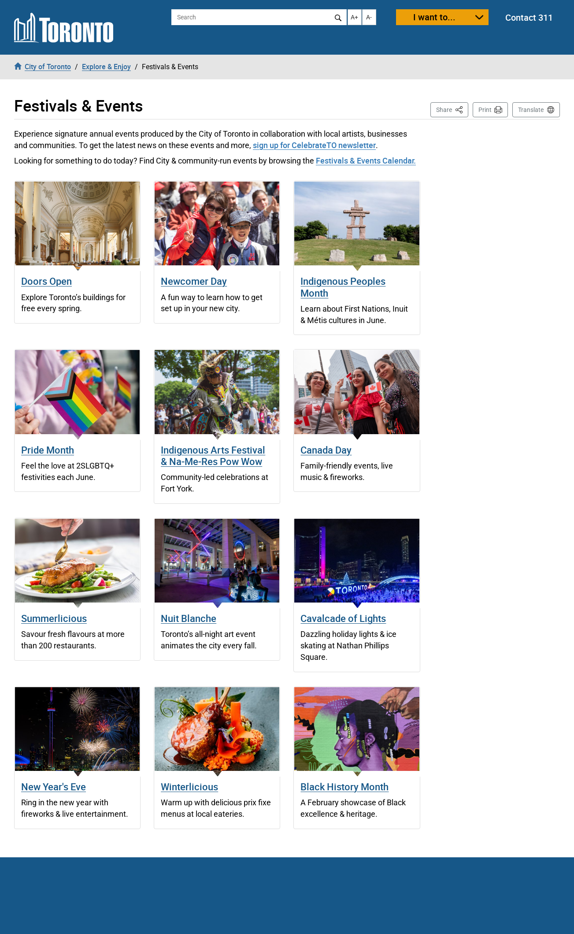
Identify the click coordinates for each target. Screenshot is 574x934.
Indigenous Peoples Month (342, 287)
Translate (531, 109)
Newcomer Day (194, 281)
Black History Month (344, 786)
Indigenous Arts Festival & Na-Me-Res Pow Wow (213, 455)
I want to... (434, 17)
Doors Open (46, 281)
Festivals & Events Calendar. (366, 160)
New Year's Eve (53, 786)
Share (452, 109)
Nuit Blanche (188, 618)
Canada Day (326, 449)
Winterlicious (189, 786)
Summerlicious (54, 618)
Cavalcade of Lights (343, 618)
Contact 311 (529, 17)
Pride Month (47, 449)
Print (485, 109)
